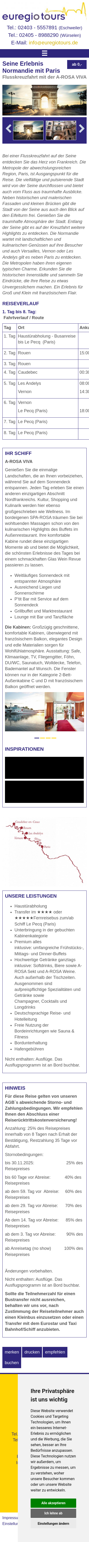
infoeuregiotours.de (53, 43)
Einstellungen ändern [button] (53, 1523)
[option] (28, 130)
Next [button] (82, 135)
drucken (32, 1352)
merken (12, 1352)
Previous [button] (8, 135)
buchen (12, 1362)
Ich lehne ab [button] (53, 1513)
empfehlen (55, 1352)
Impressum (11, 1518)
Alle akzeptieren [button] (53, 1503)
